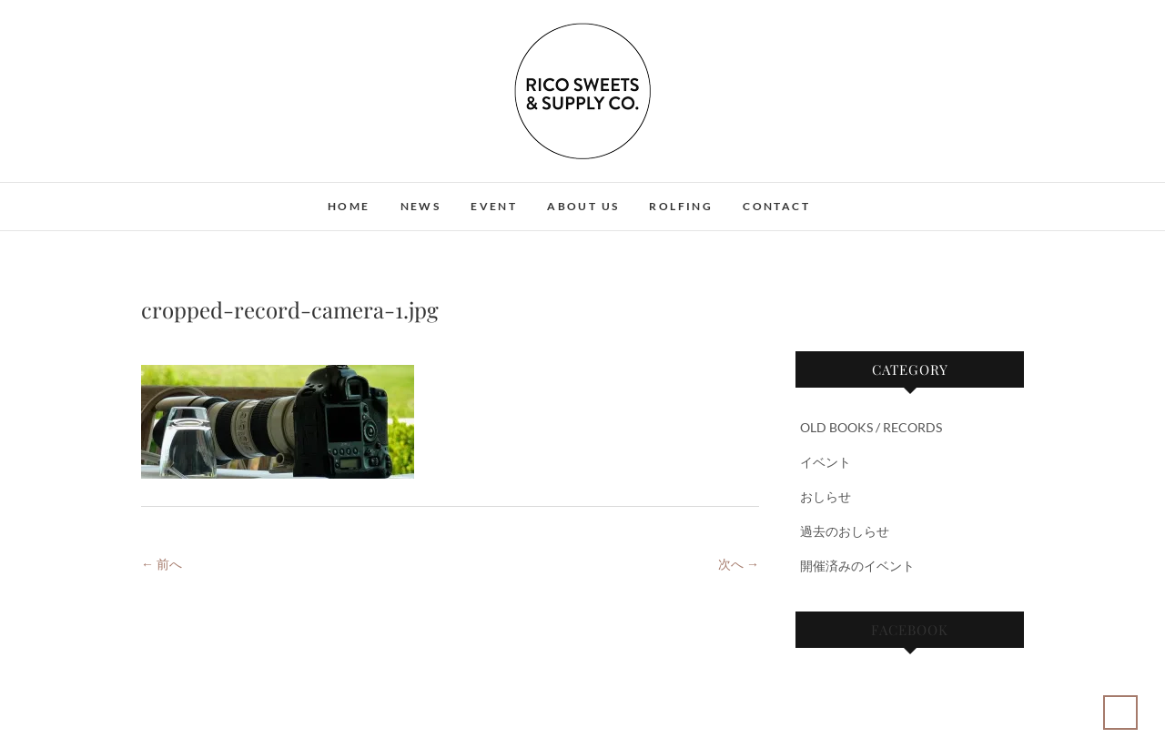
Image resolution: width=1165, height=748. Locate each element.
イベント (825, 462)
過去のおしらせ (844, 531)
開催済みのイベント (857, 565)
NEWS (420, 206)
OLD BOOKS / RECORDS (871, 427)
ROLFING (681, 206)
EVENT (494, 206)
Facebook (909, 630)
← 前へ (161, 563)
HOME (349, 206)
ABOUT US (583, 206)
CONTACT (776, 206)
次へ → (738, 563)
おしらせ (825, 496)
